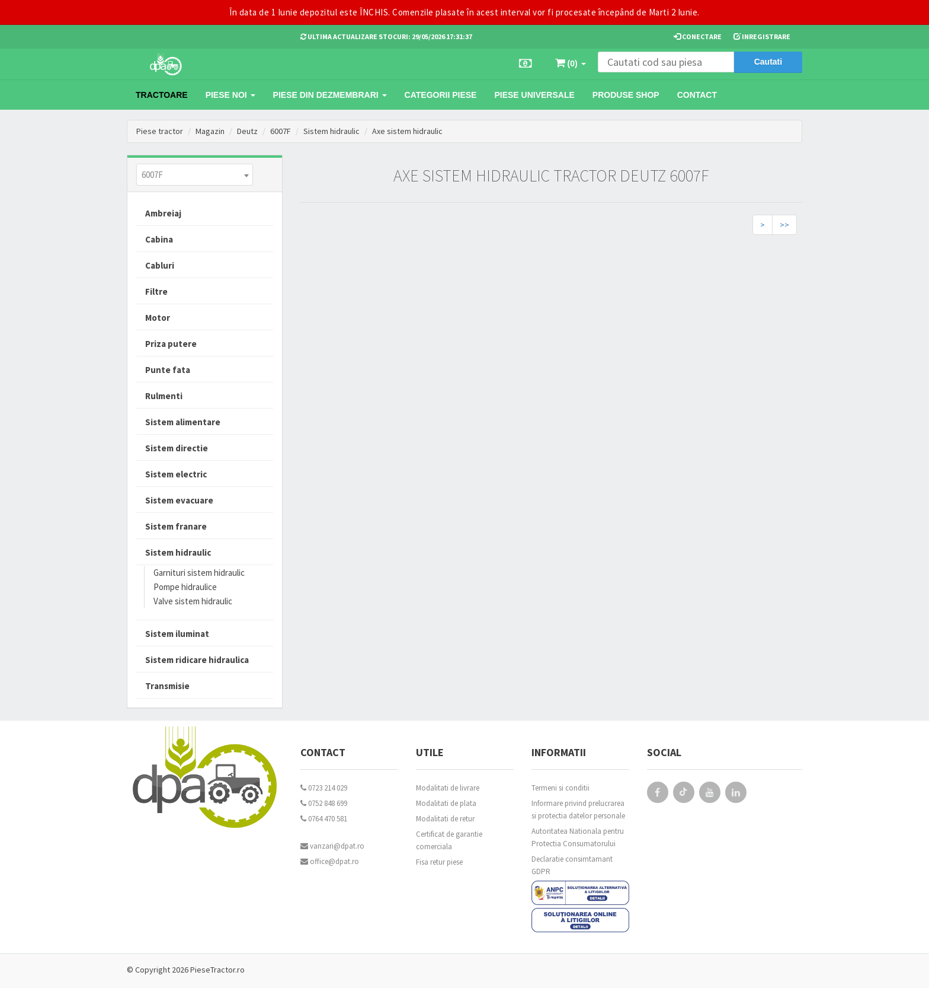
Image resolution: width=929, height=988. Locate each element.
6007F (280, 131)
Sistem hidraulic (331, 131)
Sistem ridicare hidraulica (197, 659)
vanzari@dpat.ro (332, 846)
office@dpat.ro (329, 861)
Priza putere (171, 343)
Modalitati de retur (445, 819)
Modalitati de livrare (447, 788)
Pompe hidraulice (185, 586)
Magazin (210, 131)
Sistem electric (176, 474)
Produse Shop (625, 95)
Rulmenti (163, 395)
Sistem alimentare (182, 422)
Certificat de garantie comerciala (449, 840)
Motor (157, 317)
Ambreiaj (163, 213)
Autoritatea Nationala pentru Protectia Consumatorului (577, 837)
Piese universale (534, 95)
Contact (697, 95)
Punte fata (167, 369)
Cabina (159, 239)
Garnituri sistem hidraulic (199, 572)
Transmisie (167, 685)
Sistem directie (176, 448)
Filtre (156, 291)
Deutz (247, 131)
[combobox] (194, 175)
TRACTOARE (162, 95)
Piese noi (230, 95)
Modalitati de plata (446, 803)
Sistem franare (176, 526)
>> (784, 224)
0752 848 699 (323, 803)
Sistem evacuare (179, 500)
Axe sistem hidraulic (407, 131)
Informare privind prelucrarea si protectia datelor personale (578, 809)
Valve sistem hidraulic (192, 601)
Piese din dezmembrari (330, 95)
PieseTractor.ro (217, 969)
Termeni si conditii (560, 788)
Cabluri (159, 265)
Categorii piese (441, 95)
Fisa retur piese (439, 862)
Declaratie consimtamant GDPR (572, 865)
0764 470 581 (323, 819)
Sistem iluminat (177, 633)
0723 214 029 (323, 788)
